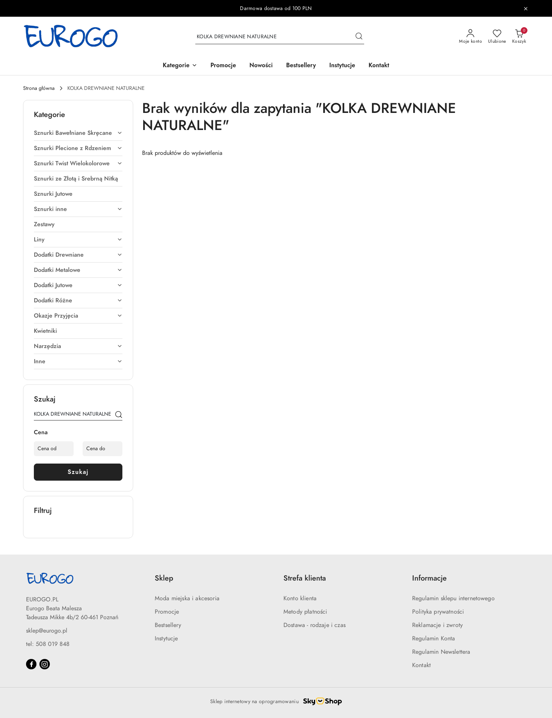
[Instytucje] (342, 65)
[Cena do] (102, 448)
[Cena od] (54, 448)
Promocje (167, 612)
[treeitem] (78, 133)
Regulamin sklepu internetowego (453, 598)
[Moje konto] (470, 37)
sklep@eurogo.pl (46, 631)
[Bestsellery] (301, 65)
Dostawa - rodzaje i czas (314, 625)
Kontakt (421, 665)
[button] (180, 65)
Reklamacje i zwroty (437, 625)
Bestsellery (168, 625)
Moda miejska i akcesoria (187, 598)
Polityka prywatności (438, 612)
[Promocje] (223, 65)
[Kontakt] (379, 65)
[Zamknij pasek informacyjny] (525, 8)
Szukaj (78, 472)
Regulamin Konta (433, 638)
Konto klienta (300, 598)
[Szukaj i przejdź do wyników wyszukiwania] (359, 36)
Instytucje (166, 638)
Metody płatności (305, 612)
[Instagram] (44, 664)
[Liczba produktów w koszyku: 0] (519, 37)
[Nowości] (261, 65)
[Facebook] (31, 664)
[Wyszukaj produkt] (279, 36)
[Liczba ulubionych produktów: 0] (497, 37)
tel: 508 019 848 (48, 644)
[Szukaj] (118, 415)
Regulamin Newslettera (441, 652)
